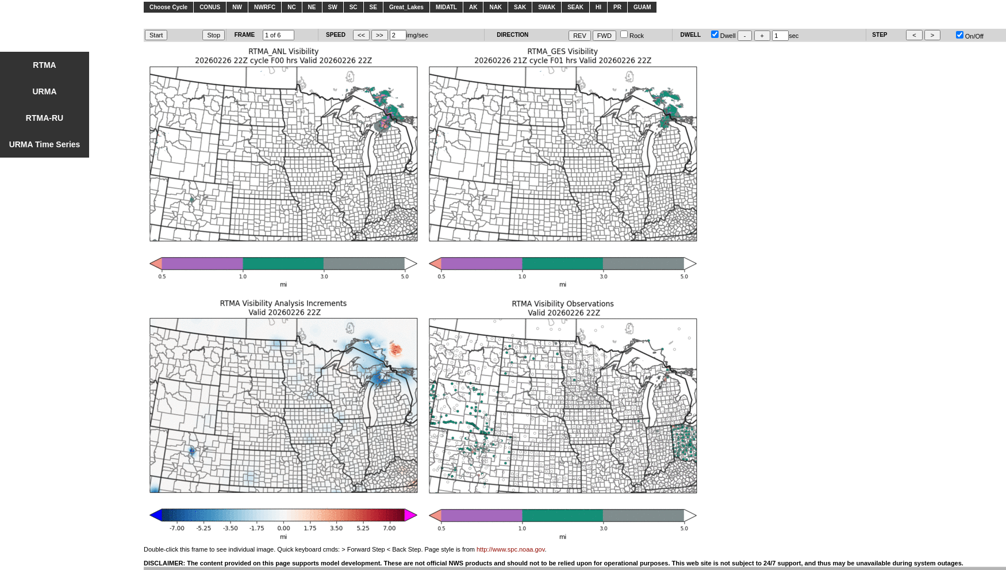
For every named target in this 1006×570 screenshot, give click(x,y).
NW (237, 7)
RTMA (44, 65)
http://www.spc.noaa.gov (510, 549)
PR (617, 7)
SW (332, 7)
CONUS (209, 7)
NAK (495, 7)
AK (473, 7)
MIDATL (446, 7)
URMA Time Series (44, 144)
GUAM (642, 7)
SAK (520, 7)
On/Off (970, 36)
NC (291, 7)
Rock (632, 35)
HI (598, 7)
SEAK (575, 7)
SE (373, 7)
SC (354, 7)
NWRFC (264, 7)
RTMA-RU (44, 118)
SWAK (546, 7)
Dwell (723, 35)
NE (312, 7)
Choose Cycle (168, 7)
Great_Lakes (406, 7)
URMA (45, 91)
